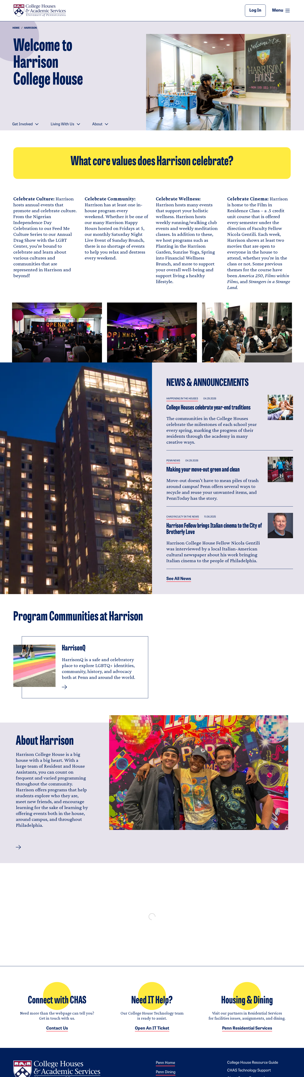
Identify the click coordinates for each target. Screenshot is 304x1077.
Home (16, 28)
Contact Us (57, 1033)
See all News (178, 579)
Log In (255, 10)
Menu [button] (281, 10)
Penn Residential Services (247, 1033)
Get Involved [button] (22, 124)
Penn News (173, 460)
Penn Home (165, 1067)
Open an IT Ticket (152, 1033)
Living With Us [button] (62, 124)
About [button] (97, 124)
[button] (18, 847)
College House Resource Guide (252, 1067)
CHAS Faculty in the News (182, 517)
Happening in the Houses (182, 398)
